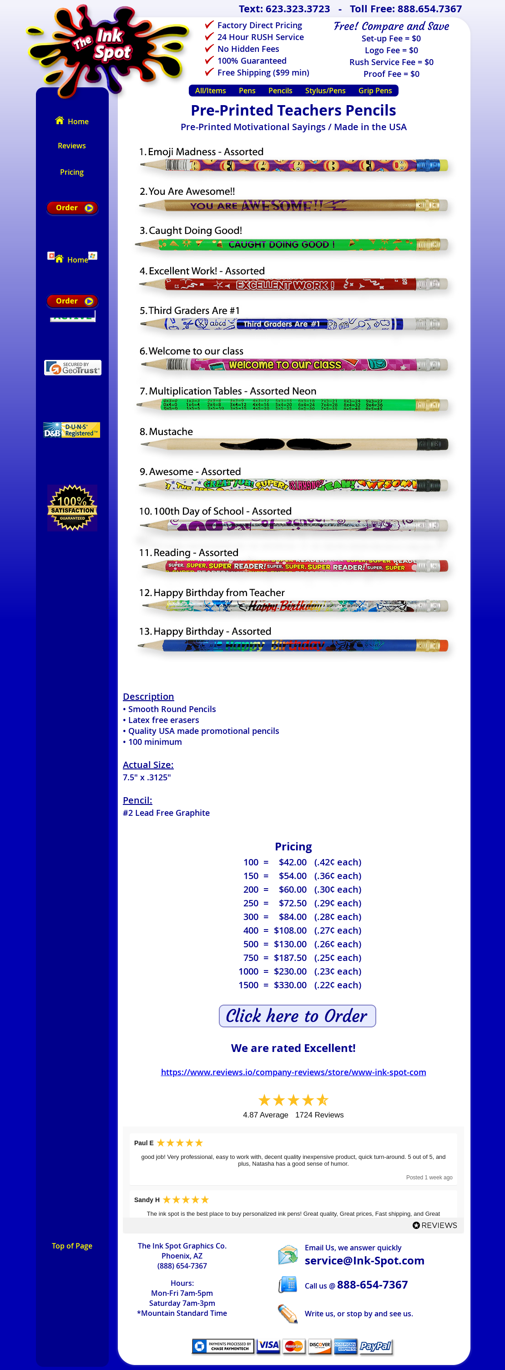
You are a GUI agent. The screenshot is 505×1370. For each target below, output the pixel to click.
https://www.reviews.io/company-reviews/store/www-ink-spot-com (293, 1072)
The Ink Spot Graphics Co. (182, 1246)
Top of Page (72, 1246)
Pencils (280, 91)
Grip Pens (375, 91)
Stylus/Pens (325, 91)
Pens (247, 91)
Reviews (72, 146)
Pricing (72, 172)
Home (72, 121)
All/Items (210, 91)
